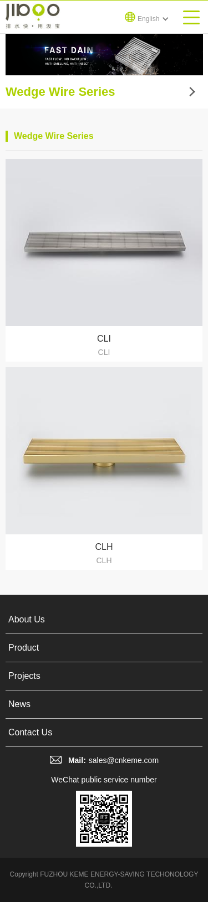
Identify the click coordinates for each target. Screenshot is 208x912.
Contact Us (30, 732)
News (19, 704)
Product (23, 647)
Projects (24, 676)
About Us (26, 619)
